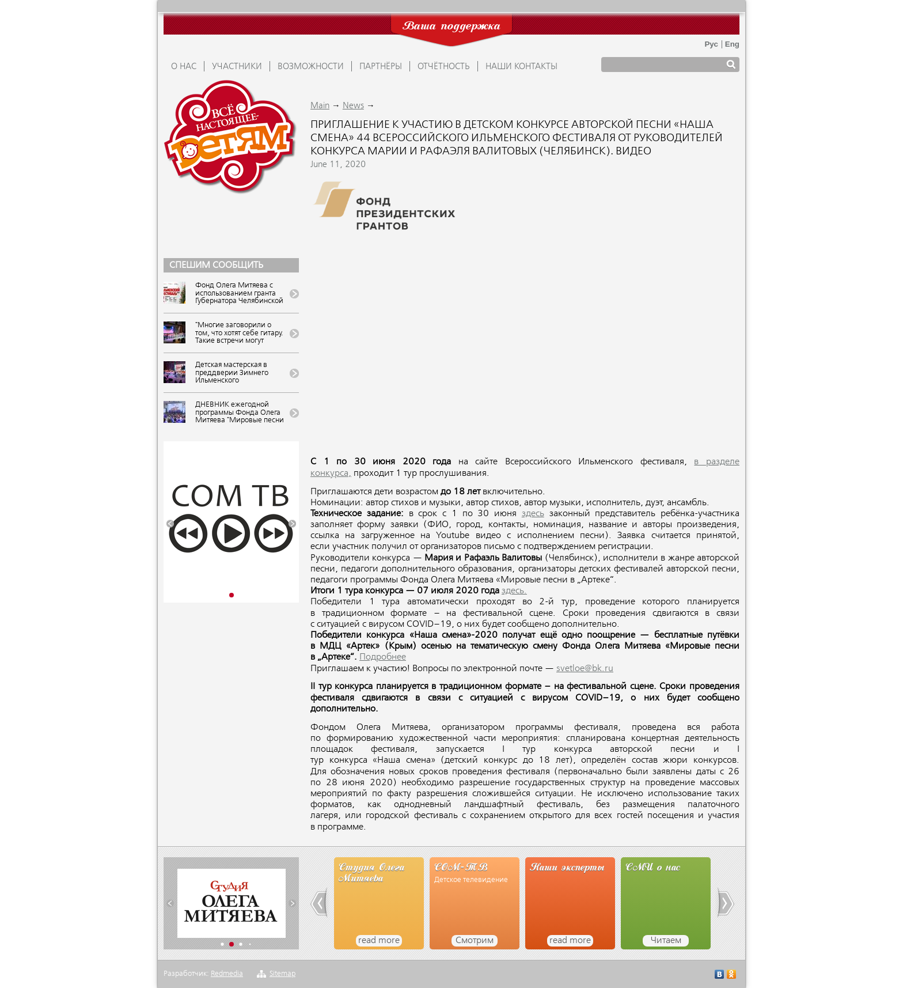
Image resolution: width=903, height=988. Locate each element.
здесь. (514, 591)
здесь (533, 513)
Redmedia (227, 974)
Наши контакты (521, 67)
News (353, 106)
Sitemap (282, 974)
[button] (170, 524)
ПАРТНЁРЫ (380, 67)
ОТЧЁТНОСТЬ (444, 67)
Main (319, 106)
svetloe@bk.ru (584, 668)
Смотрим (475, 940)
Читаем (666, 940)
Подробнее (382, 657)
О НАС (183, 67)
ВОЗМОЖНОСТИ (311, 67)
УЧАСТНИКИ (237, 67)
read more (379, 940)
